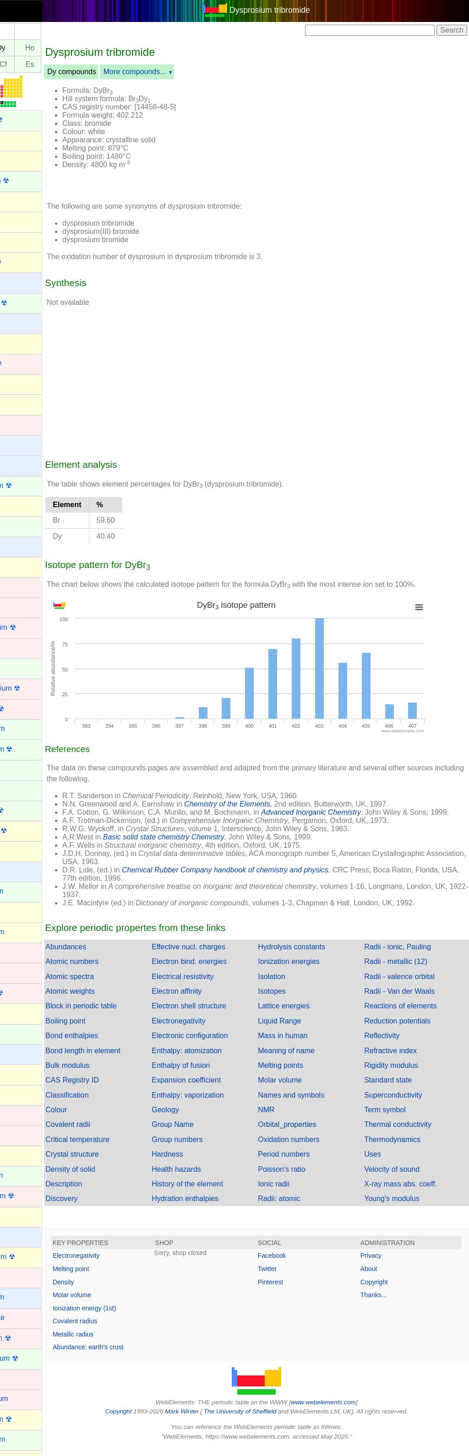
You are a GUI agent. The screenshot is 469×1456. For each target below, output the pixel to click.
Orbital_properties (307, 1133)
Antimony (21, 201)
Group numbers (207, 1148)
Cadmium (22, 424)
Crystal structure (112, 1162)
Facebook (292, 1263)
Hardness (197, 1162)
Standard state (398, 1088)
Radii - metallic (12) (405, 970)
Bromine (20, 403)
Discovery (102, 1207)
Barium (18, 282)
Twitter (287, 1277)
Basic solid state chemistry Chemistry (204, 845)
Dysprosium (25, 728)
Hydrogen (22, 1053)
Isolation (291, 985)
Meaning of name (306, 1059)
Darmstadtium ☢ (33, 688)
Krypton (19, 1155)
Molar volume (300, 1088)
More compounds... (175, 72)
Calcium (19, 464)
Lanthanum (24, 1175)
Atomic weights (110, 999)
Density (104, 1290)
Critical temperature (118, 1148)
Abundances (106, 955)
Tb (16, 48)
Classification (107, 1103)
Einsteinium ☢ (29, 749)
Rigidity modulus (401, 1073)
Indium (17, 1073)
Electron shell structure (219, 1014)
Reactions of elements (410, 1014)
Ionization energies (308, 970)
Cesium (18, 546)
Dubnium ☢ (25, 709)
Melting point (111, 1277)
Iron (12, 1134)
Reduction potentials (407, 1029)
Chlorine (20, 566)
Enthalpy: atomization (217, 1059)
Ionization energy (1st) (125, 1316)
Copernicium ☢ (31, 627)
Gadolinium (25, 891)
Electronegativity (208, 1029)
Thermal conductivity (408, 1133)
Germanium (25, 932)
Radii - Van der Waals (409, 999)
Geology (195, 1118)
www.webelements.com (343, 1410)
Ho (70, 48)
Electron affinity (207, 999)
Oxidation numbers (308, 1148)
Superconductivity (403, 1103)
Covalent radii (108, 1133)
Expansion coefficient (216, 1088)
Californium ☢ (29, 485)
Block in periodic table (121, 1014)
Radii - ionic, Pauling (407, 955)
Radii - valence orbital (409, 985)
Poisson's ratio (302, 1177)
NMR (286, 1118)
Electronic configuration (220, 1044)
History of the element (217, 1192)
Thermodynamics (402, 1148)
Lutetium (20, 1277)
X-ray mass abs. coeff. (410, 1192)
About (379, 1277)
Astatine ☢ (23, 262)
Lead (14, 1216)
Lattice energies (304, 1014)
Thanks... (384, 1303)
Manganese (25, 1317)
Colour (96, 1118)
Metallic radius (113, 1342)
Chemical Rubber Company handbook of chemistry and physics (265, 878)
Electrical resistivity (213, 985)
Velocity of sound (402, 1177)
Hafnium (20, 972)
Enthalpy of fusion (211, 1073)
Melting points (300, 1073)
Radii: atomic (299, 1207)
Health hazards (206, 1177)
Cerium (18, 526)
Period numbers (304, 1162)
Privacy (381, 1263)
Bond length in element (123, 1059)
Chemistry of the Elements (267, 804)
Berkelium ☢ (27, 303)
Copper (18, 647)
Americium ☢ (27, 180)
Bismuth (19, 342)
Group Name (203, 1133)
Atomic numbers (112, 970)
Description (104, 1192)
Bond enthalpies (112, 1044)
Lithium (18, 1236)
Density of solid (111, 1177)
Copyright (384, 1290)
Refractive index (400, 1059)
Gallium (18, 911)
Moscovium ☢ (29, 1419)
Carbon (18, 505)
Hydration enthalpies (215, 1207)
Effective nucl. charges (219, 955)
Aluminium (23, 140)
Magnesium (25, 1297)
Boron (16, 383)
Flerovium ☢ (26, 830)
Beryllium (21, 322)
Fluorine (19, 850)
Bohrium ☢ (24, 364)
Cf (43, 64)
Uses (382, 1162)
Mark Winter (201, 1419)
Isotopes (291, 999)
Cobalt (16, 607)
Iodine (16, 1094)
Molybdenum (27, 1398)
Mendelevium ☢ (32, 1358)
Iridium (17, 1114)
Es (70, 64)
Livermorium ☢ (30, 1257)
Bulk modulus (108, 1073)
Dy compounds (111, 72)
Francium (21, 871)
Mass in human (303, 1044)
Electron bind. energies (219, 970)
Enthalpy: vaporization (218, 1103)
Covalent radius (115, 1329)
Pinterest (290, 1290)
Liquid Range (299, 1029)
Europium (22, 789)
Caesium (20, 444)
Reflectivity (391, 1044)
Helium (17, 1013)
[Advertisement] (345, 136)
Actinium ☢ (24, 120)
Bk (16, 64)
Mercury (19, 1378)
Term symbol (395, 1118)
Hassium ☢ (25, 993)
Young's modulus (402, 1207)
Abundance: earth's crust (128, 1355)
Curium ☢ (22, 668)
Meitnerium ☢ (28, 1338)
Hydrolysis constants (311, 955)
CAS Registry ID (112, 1088)
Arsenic (18, 241)
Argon (16, 221)
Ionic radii (293, 1192)
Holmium (20, 1033)
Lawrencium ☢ (30, 1196)
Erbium (18, 769)
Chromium (23, 586)
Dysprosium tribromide (290, 10)
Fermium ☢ (25, 810)
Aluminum (22, 160)
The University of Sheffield (261, 1419)
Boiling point (105, 1029)
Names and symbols (311, 1103)
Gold (14, 952)
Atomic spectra (110, 985)
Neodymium (25, 1439)
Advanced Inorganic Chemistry (351, 812)
